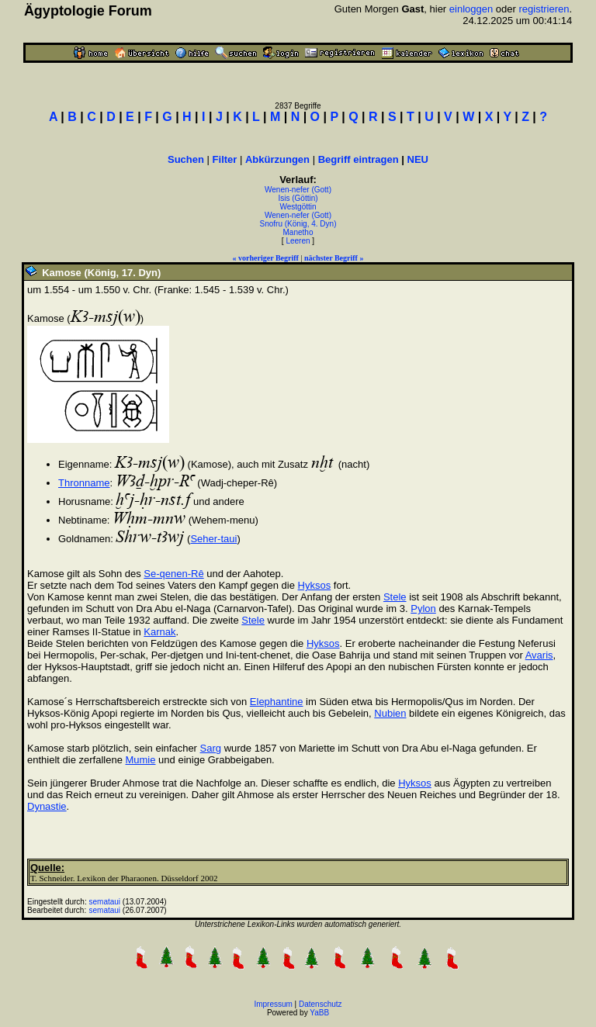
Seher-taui (213, 539)
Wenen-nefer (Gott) (298, 189)
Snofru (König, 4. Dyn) (298, 224)
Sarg (210, 748)
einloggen (471, 9)
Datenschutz (320, 1004)
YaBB (319, 1012)
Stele (395, 597)
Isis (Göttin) (297, 198)
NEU (417, 159)
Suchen (186, 159)
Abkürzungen (277, 159)
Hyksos (314, 585)
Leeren (298, 241)
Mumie (140, 760)
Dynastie (47, 806)
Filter (225, 159)
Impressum (273, 1004)
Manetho (298, 232)
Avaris (539, 655)
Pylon (423, 608)
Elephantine (276, 701)
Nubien (390, 713)
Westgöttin (297, 206)
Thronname (83, 483)
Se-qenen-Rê (173, 573)
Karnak (159, 632)
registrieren (543, 9)
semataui (105, 901)
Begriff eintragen (358, 159)
